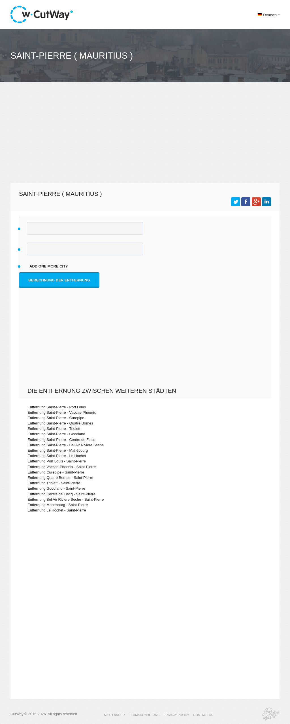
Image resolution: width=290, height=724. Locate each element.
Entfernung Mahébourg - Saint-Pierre (57, 505)
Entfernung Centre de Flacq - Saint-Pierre (61, 494)
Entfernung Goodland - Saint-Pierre (56, 488)
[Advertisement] (145, 137)
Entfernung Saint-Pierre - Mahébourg (57, 450)
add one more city (48, 266)
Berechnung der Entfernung (59, 280)
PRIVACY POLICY (176, 715)
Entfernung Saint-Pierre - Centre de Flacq (61, 440)
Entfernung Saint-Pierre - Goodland (56, 434)
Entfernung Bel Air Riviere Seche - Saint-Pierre (65, 499)
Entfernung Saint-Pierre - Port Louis (56, 407)
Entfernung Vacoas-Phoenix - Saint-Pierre (61, 467)
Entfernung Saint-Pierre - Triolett (53, 428)
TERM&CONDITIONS (144, 715)
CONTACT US (203, 715)
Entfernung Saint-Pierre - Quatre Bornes (60, 423)
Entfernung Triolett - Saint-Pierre (53, 483)
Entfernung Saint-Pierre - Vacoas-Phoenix (61, 412)
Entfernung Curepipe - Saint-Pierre (55, 472)
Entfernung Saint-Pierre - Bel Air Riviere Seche (65, 445)
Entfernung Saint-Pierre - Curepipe (55, 418)
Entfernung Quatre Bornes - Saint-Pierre (60, 477)
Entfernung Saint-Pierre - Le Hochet (56, 456)
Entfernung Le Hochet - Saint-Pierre (56, 510)
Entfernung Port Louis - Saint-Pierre (56, 461)
